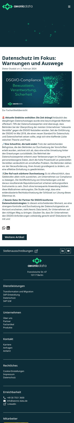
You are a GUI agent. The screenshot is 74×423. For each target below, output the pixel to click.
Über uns (7, 318)
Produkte (7, 327)
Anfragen (7, 347)
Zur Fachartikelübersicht (14, 110)
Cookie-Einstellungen (13, 371)
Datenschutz (9, 297)
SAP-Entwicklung (11, 294)
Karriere (7, 344)
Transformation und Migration (18, 291)
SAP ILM (7, 301)
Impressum (9, 374)
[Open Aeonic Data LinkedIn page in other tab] (62, 251)
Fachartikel (8, 324)
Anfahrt (7, 350)
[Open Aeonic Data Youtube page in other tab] (68, 251)
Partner (7, 321)
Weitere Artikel (14, 237)
